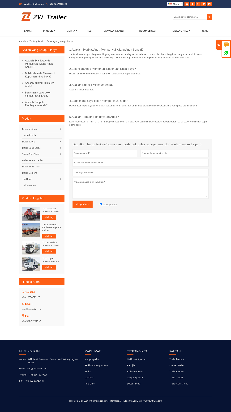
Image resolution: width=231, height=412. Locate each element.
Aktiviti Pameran (135, 371)
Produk (49, 31)
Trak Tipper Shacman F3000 (50, 260)
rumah (22, 41)
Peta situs (89, 383)
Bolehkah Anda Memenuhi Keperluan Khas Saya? (40, 75)
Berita (72, 31)
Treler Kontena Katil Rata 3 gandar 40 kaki (52, 227)
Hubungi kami (29, 351)
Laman (28, 31)
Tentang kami (36, 41)
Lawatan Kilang (114, 31)
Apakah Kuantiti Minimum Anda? (39, 85)
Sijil (205, 31)
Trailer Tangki (28, 141)
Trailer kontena (29, 129)
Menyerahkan (82, 204)
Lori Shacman (29, 185)
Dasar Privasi (133, 383)
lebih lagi (49, 217)
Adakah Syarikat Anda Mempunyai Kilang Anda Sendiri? (39, 63)
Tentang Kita (180, 31)
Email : (22, 368)
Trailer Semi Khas (31, 166)
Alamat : (23, 359)
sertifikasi (89, 377)
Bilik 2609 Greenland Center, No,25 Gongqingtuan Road (53, 361)
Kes (89, 31)
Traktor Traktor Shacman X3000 (50, 244)
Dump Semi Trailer (31, 154)
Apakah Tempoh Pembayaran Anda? (36, 104)
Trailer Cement (29, 173)
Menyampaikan (92, 359)
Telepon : (23, 374)
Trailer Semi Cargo (31, 148)
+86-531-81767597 (31, 321)
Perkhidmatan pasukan (96, 365)
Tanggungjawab (135, 377)
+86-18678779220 (58, 4)
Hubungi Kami (147, 31)
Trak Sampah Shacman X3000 (50, 210)
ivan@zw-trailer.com (34, 4)
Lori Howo (27, 179)
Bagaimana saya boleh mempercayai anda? (38, 94)
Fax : (21, 381)
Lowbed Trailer (29, 135)
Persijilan (131, 365)
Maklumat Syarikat (136, 359)
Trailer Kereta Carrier (32, 160)
